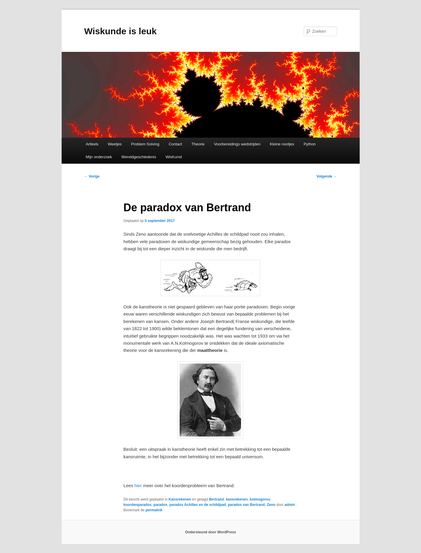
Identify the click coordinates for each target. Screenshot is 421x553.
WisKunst (174, 157)
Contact (175, 144)
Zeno (271, 505)
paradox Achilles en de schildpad (197, 505)
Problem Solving (145, 144)
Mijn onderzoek (99, 157)
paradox (160, 505)
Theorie (198, 144)
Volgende (326, 176)
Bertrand (216, 499)
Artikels (92, 144)
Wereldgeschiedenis (138, 157)
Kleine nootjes (282, 144)
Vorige (92, 176)
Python (310, 144)
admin (290, 505)
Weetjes (115, 144)
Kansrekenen (180, 499)
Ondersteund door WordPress (210, 532)
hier (137, 485)
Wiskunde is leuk (120, 31)
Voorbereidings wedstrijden (237, 144)
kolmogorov (260, 499)
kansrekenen (237, 499)
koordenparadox (137, 505)
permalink (154, 510)
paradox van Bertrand (246, 505)
